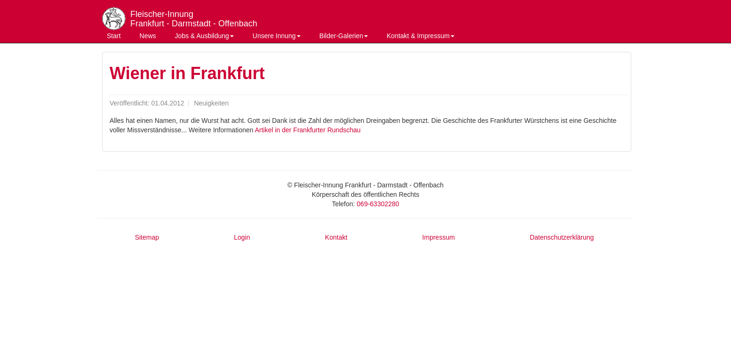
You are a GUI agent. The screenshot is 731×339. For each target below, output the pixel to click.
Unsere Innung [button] (277, 36)
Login (242, 237)
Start (114, 36)
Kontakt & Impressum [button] (420, 36)
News (148, 36)
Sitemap (147, 237)
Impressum (438, 237)
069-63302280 (378, 204)
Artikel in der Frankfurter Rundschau (308, 130)
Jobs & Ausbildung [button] (204, 36)
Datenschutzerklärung (562, 237)
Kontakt (336, 237)
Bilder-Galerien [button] (343, 36)
